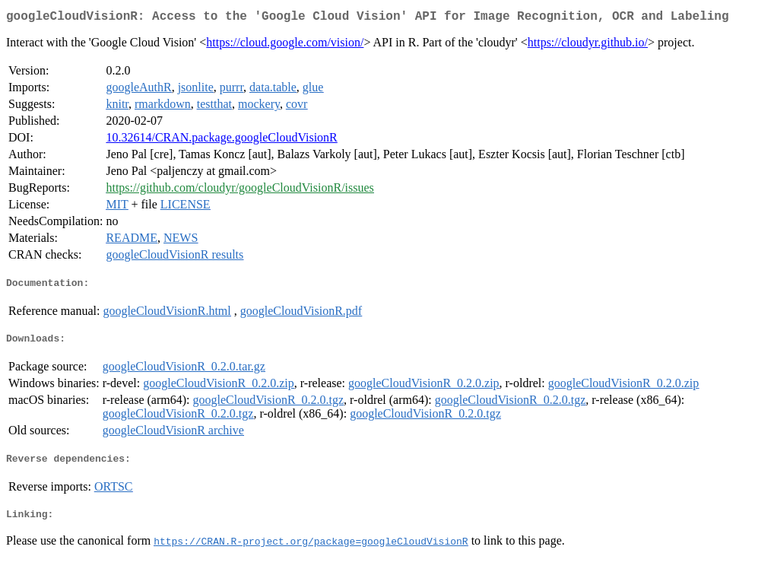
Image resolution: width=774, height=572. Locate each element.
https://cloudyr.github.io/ (588, 45)
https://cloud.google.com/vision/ (284, 45)
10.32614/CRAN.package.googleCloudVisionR (221, 140)
